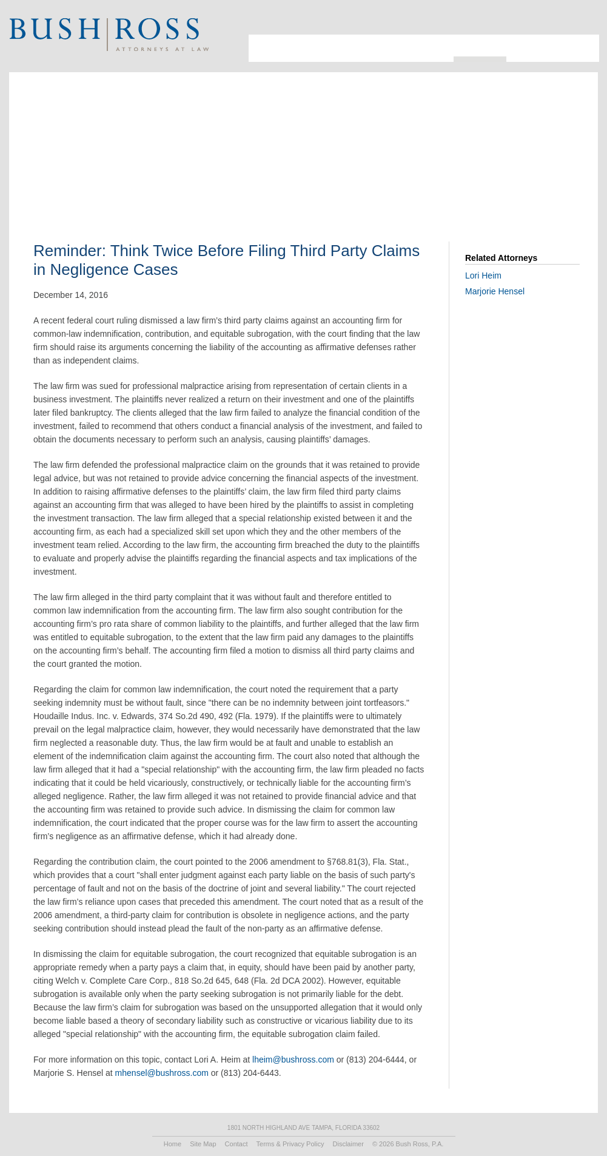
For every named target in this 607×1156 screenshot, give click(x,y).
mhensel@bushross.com (162, 1073)
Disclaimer (348, 1144)
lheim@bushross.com (293, 1059)
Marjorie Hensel (495, 291)
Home (172, 1144)
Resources (480, 45)
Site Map (203, 1144)
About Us (264, 48)
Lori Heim (483, 275)
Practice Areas (419, 48)
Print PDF (520, 161)
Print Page (582, 21)
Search (567, 21)
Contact (579, 48)
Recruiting (533, 48)
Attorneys (305, 48)
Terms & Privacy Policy (290, 1144)
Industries (357, 48)
